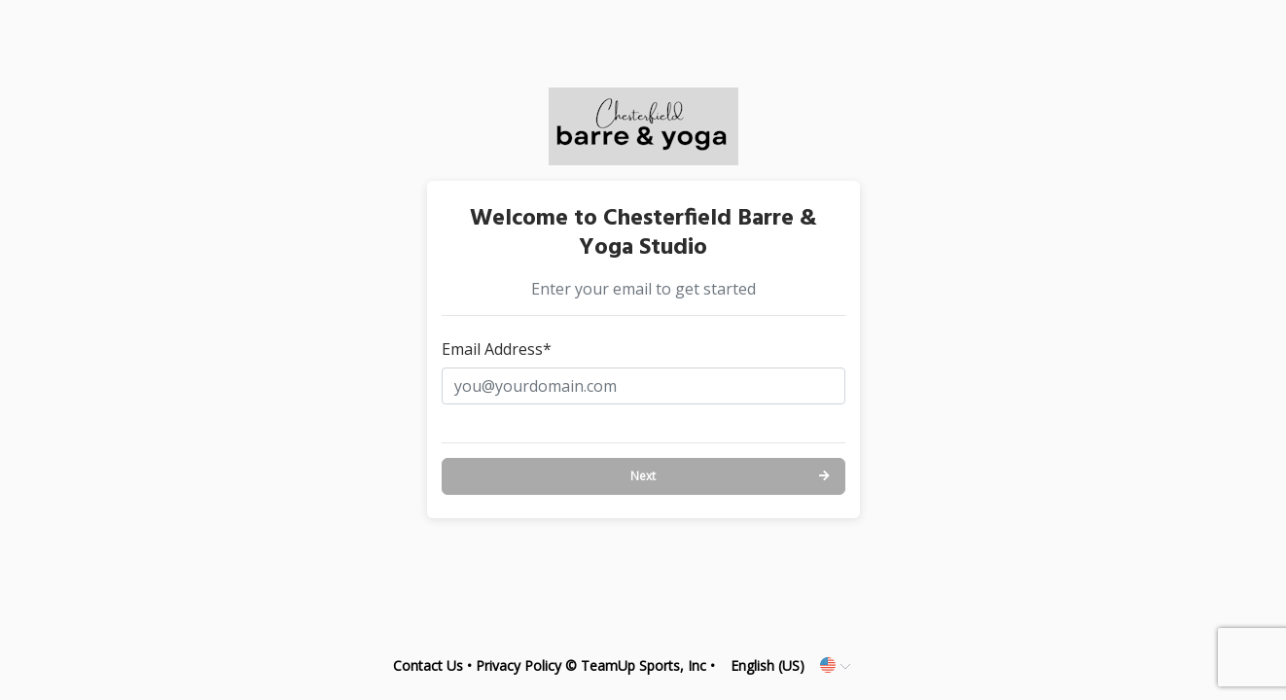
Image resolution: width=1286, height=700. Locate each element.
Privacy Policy (518, 665)
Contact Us (428, 665)
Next (643, 476)
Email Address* (497, 349)
